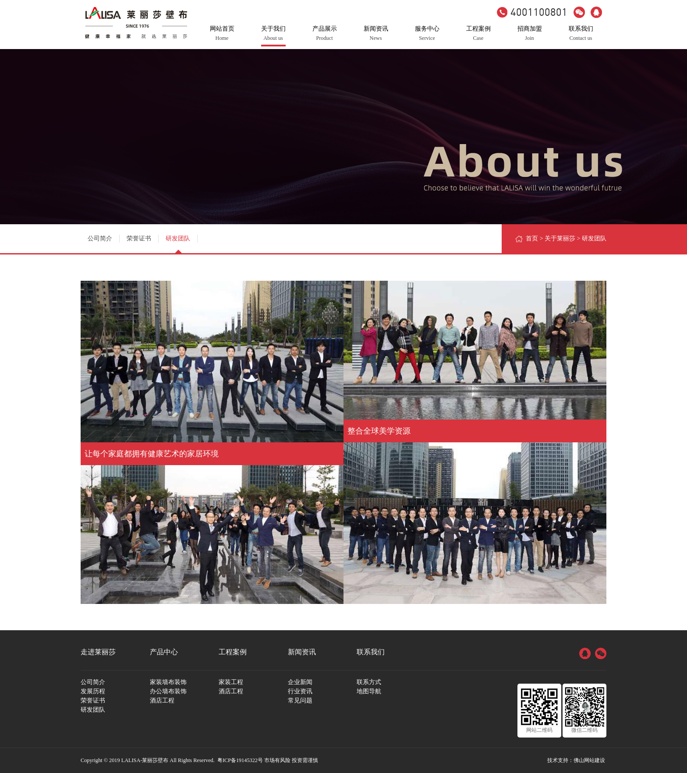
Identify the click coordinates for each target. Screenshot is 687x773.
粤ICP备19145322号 (240, 760)
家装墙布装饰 (168, 682)
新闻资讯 (302, 652)
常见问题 (300, 700)
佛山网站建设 (589, 760)
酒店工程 (162, 700)
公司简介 (100, 238)
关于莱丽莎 (560, 238)
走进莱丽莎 (98, 652)
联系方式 (369, 682)
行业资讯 (300, 691)
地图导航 (369, 691)
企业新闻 (300, 682)
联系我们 (371, 652)
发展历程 (93, 691)
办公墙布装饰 (168, 691)
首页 (532, 238)
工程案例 (233, 652)
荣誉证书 (139, 238)
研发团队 (178, 238)
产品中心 (164, 652)
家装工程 (231, 682)
